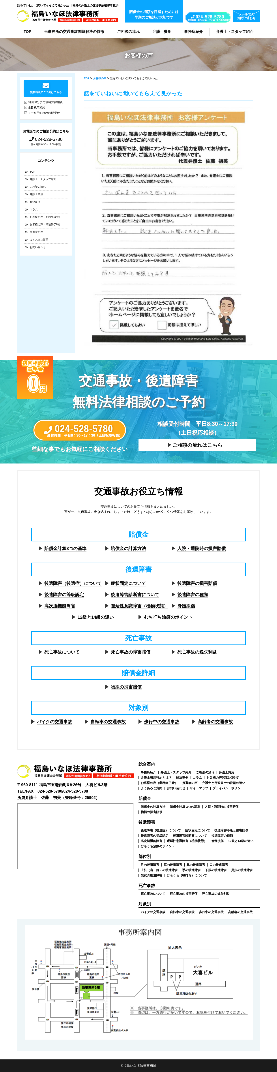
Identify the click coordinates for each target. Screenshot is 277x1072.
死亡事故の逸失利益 (197, 652)
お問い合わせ (38, 247)
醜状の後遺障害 (151, 875)
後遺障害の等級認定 (64, 594)
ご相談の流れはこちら (197, 445)
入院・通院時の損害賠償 (201, 548)
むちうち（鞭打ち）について (187, 875)
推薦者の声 (36, 232)
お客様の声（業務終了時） (46, 224)
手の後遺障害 (191, 870)
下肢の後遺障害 (216, 870)
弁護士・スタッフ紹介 (234, 32)
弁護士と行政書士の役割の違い (223, 783)
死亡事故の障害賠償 (130, 652)
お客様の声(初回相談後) (222, 777)
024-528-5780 (45, 139)
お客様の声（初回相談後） (46, 217)
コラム (34, 209)
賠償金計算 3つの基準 (185, 806)
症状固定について (128, 583)
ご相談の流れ (128, 32)
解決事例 (35, 201)
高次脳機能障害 (59, 605)
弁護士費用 (162, 32)
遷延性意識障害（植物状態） (139, 605)
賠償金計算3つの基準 (65, 548)
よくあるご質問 (39, 239)
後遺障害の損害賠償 (197, 583)
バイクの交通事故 (54, 721)
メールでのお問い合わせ (246, 16)
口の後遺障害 (219, 865)
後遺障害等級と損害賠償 (231, 830)
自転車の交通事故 (108, 721)
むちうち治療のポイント (158, 846)
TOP (27, 32)
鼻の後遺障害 (196, 865)
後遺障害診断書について (135, 594)
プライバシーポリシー (228, 788)
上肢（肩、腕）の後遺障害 (159, 870)
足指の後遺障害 (242, 870)
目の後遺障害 (150, 865)
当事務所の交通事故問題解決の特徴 (74, 32)
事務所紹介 (193, 32)
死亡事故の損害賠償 (184, 893)
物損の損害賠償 (126, 686)
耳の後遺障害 (173, 865)
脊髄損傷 (186, 605)
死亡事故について (62, 652)
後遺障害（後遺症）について (73, 583)
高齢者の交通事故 (215, 721)
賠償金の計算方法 (128, 548)
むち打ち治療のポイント (168, 617)
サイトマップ (199, 788)
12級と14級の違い (96, 617)
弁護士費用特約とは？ (156, 777)
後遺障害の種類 (192, 594)
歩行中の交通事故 (161, 721)
